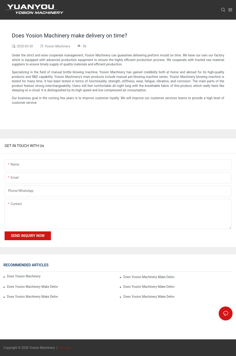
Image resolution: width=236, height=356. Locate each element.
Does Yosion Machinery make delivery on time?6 (148, 277)
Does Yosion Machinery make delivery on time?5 (32, 286)
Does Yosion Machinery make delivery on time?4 (148, 286)
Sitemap (64, 348)
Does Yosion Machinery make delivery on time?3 (32, 296)
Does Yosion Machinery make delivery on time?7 (24, 276)
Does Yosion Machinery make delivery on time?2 (148, 296)
